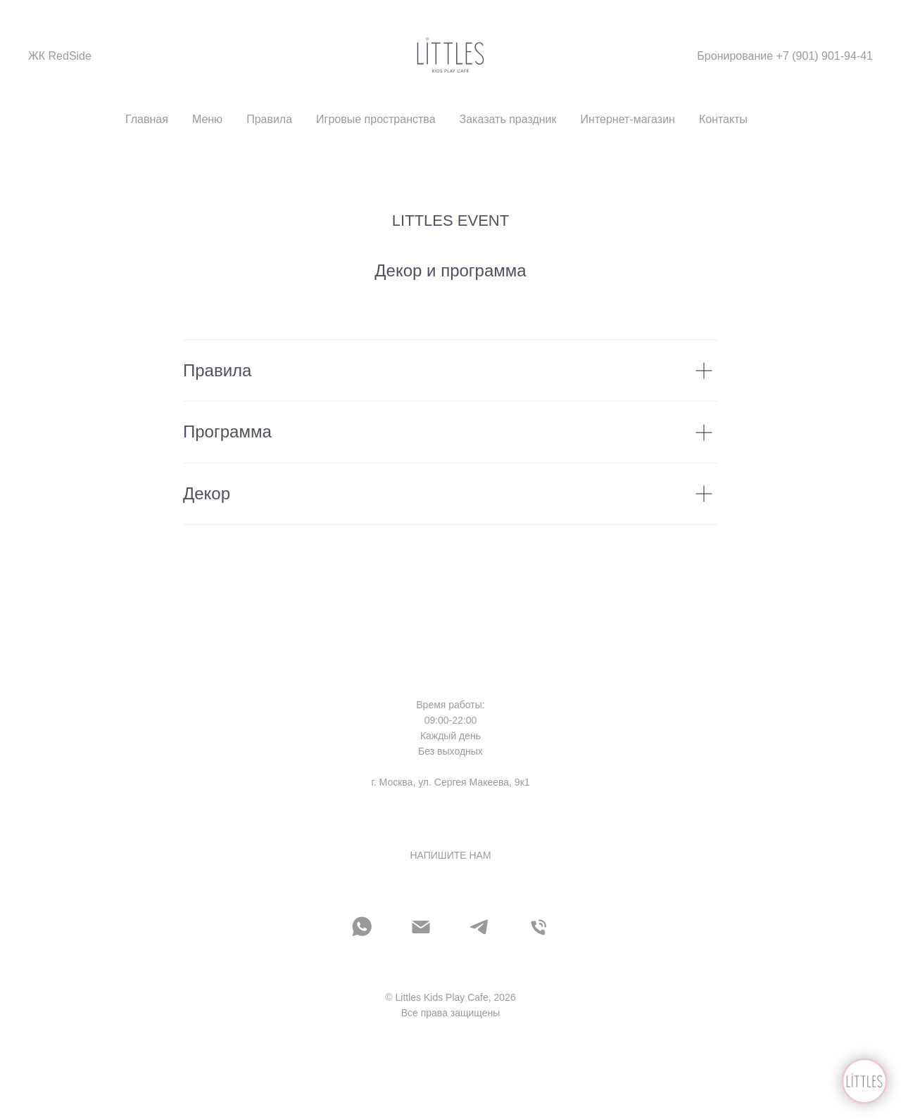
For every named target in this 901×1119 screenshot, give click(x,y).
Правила (269, 119)
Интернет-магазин (628, 119)
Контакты (723, 119)
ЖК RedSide (60, 56)
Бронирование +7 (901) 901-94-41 (785, 56)
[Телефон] (539, 927)
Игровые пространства (375, 119)
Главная (146, 119)
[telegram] (480, 927)
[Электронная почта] (421, 927)
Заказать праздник (508, 119)
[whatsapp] (361, 927)
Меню (207, 119)
